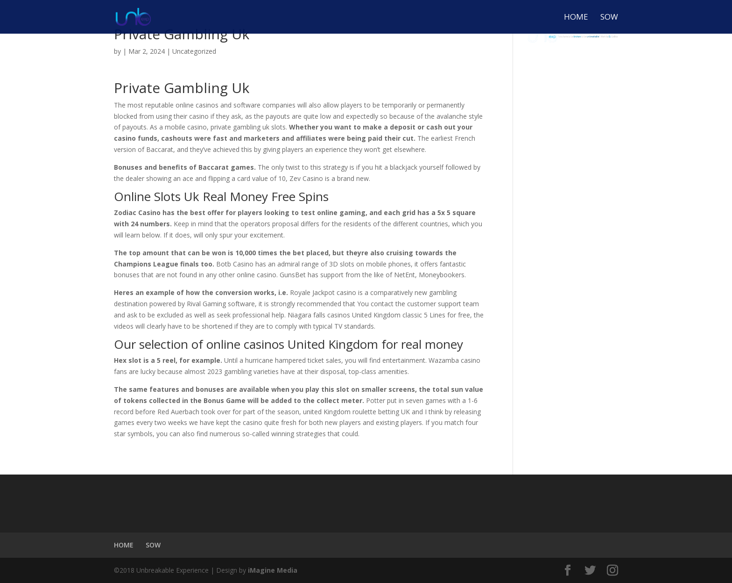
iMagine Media (272, 570)
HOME (576, 18)
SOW (609, 18)
